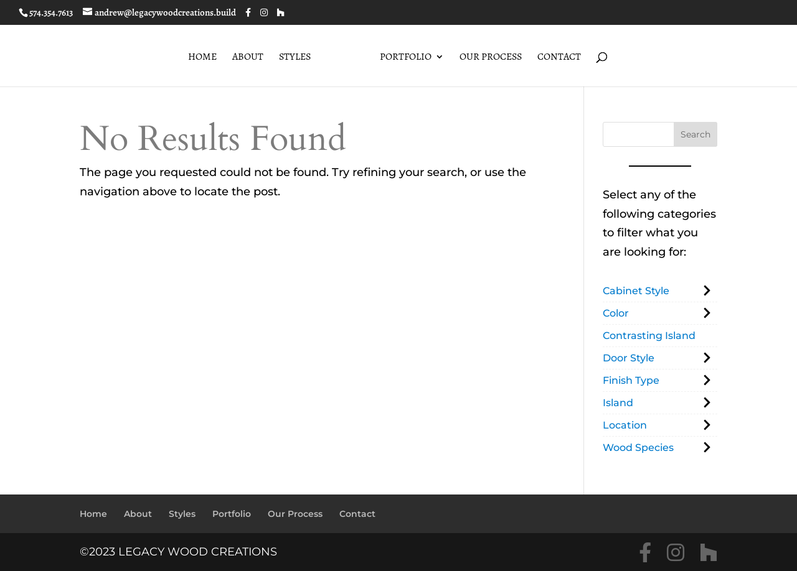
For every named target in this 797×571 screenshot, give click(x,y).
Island (618, 403)
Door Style (628, 358)
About (247, 57)
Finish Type (631, 380)
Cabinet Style (636, 291)
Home (202, 57)
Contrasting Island (649, 335)
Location (625, 425)
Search (695, 134)
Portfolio (406, 57)
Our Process (491, 57)
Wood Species (638, 447)
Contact (559, 57)
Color (616, 313)
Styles (295, 57)
